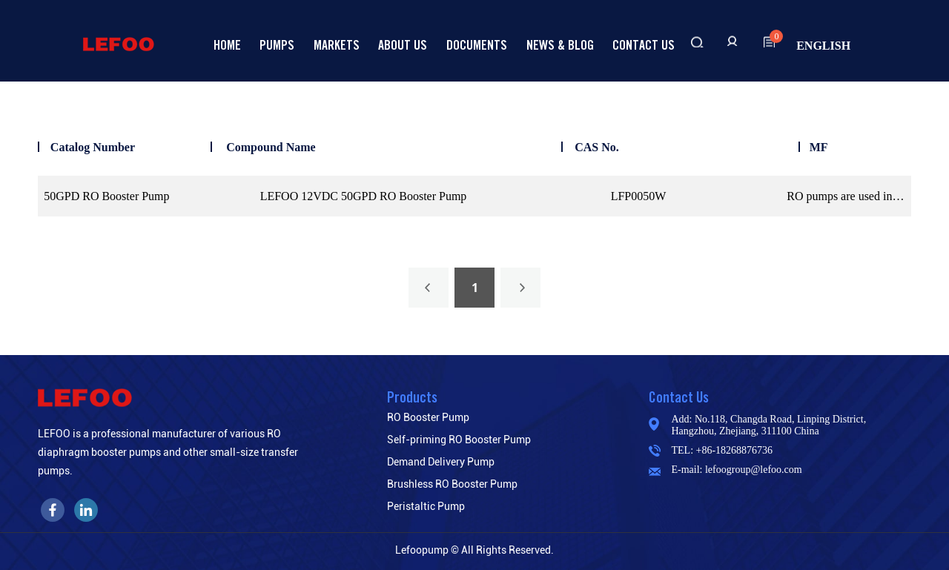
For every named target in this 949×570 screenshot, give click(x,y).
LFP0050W (639, 196)
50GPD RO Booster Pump (106, 196)
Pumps (276, 45)
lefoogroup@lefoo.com (753, 469)
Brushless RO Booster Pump (452, 484)
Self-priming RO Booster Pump (459, 439)
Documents (476, 45)
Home (227, 45)
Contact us (643, 45)
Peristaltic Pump (426, 506)
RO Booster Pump (428, 417)
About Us (402, 45)
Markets (337, 45)
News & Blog (560, 45)
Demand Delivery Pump (441, 462)
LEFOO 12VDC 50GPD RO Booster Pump (363, 196)
